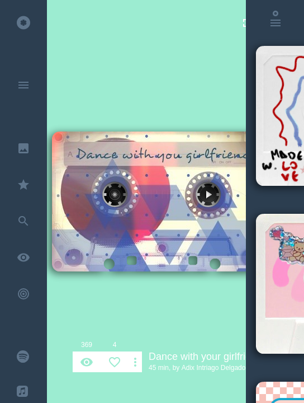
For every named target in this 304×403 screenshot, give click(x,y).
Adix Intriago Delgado (214, 368)
